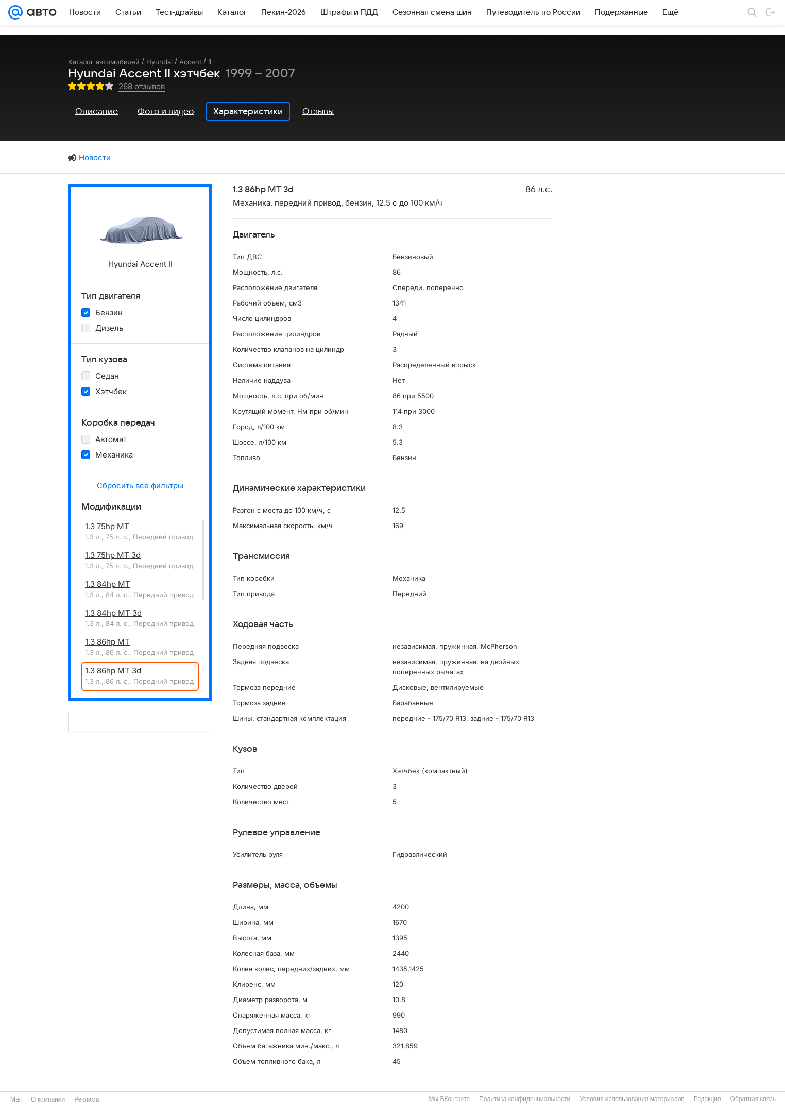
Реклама (86, 1099)
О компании (48, 1099)
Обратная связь (753, 1099)
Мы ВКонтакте (449, 1099)
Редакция (707, 1099)
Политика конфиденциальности (524, 1099)
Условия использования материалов (631, 1099)
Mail (16, 1099)
